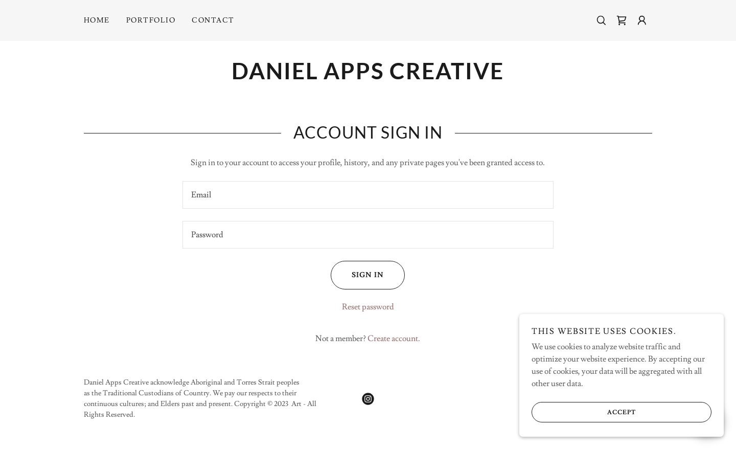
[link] (621, 20)
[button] (642, 20)
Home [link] (97, 20)
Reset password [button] (368, 307)
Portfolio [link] (150, 20)
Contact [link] (213, 20)
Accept (584, 412)
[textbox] (367, 195)
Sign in (357, 275)
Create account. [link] (393, 338)
